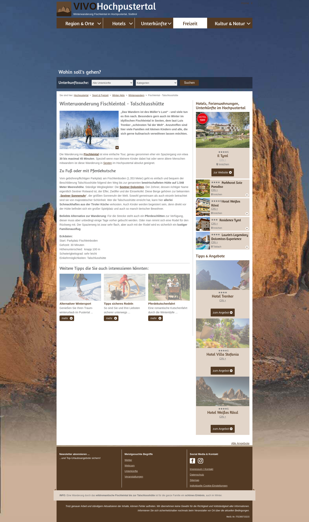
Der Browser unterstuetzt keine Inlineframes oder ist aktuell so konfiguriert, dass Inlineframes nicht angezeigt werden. (89, 485)
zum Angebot (223, 313)
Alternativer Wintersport (75, 303)
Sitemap (194, 480)
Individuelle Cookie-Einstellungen (209, 485)
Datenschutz (197, 474)
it (252, 3)
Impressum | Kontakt (201, 469)
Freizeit (190, 23)
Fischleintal (91, 154)
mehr (65, 318)
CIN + (222, 159)
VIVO (114, 6)
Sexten (107, 163)
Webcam (130, 465)
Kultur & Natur (230, 23)
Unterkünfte (154, 23)
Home (245, 3)
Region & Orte (79, 23)
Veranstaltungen (134, 476)
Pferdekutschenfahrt (161, 303)
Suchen (189, 82)
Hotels (119, 23)
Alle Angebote (240, 443)
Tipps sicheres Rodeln (118, 303)
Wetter (128, 460)
